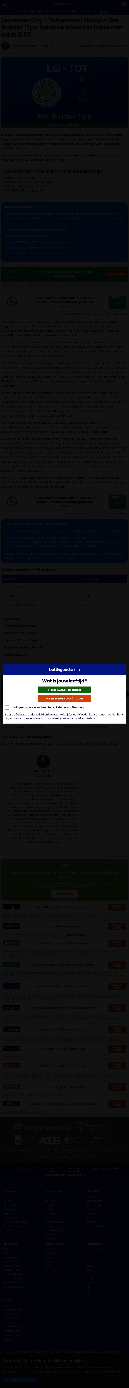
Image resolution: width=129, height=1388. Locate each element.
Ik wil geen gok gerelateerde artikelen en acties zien (44, 707)
